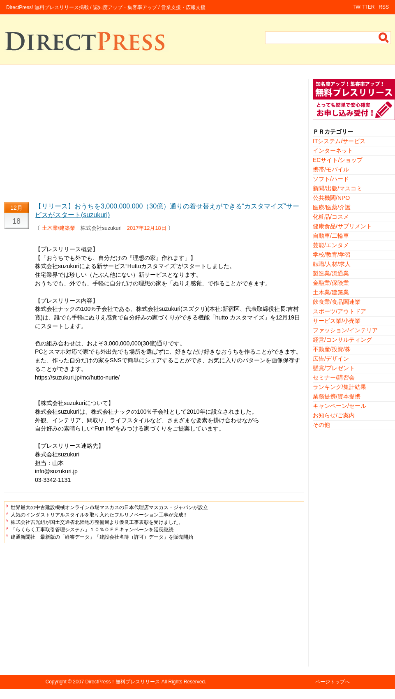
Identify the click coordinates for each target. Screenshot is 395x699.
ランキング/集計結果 (339, 387)
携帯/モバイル (331, 169)
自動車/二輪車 (331, 235)
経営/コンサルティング (342, 339)
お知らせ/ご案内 (334, 415)
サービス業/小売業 (336, 320)
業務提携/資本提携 (336, 396)
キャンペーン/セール (339, 406)
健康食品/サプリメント (342, 226)
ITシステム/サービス (339, 141)
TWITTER (363, 7)
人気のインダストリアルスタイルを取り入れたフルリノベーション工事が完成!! (98, 515)
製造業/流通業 (331, 273)
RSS (384, 7)
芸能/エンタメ (331, 245)
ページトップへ (332, 682)
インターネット (333, 150)
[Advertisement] (154, 136)
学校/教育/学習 (332, 254)
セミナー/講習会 (334, 377)
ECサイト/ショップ (338, 160)
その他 (321, 424)
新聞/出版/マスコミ (337, 188)
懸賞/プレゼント (334, 368)
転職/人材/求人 (332, 264)
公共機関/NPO (331, 197)
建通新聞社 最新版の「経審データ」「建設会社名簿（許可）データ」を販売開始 (102, 537)
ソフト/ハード (331, 179)
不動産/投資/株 (332, 349)
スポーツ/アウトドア (339, 311)
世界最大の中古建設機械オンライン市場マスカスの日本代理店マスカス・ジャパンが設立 (109, 507)
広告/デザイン (331, 358)
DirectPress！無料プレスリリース (122, 682)
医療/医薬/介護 (332, 207)
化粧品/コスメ (331, 216)
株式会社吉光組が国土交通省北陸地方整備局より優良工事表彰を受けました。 (97, 522)
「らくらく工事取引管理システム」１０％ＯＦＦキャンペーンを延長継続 (92, 529)
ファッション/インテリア (345, 330)
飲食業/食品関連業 (336, 302)
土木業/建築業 (59, 228)
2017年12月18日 (146, 228)
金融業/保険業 (331, 283)
